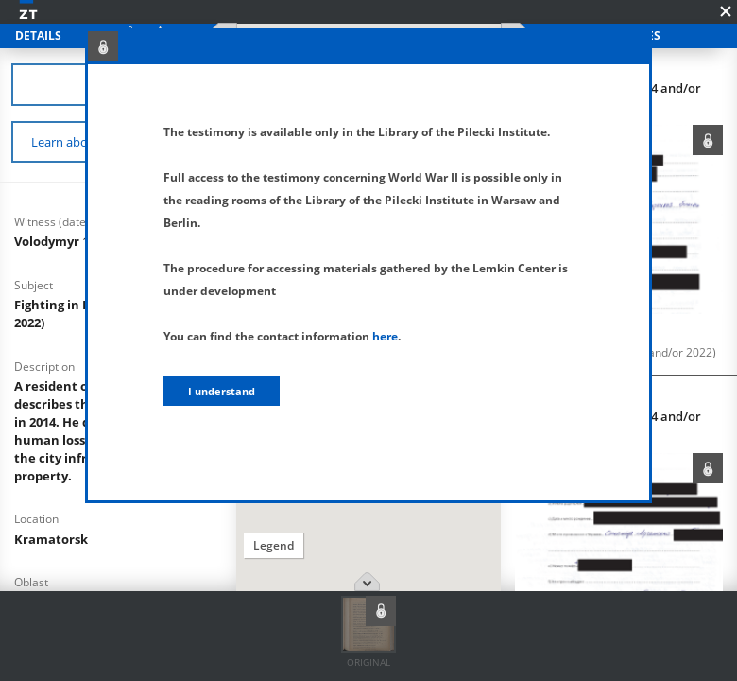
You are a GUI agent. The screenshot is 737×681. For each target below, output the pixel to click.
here (385, 336)
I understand (221, 391)
